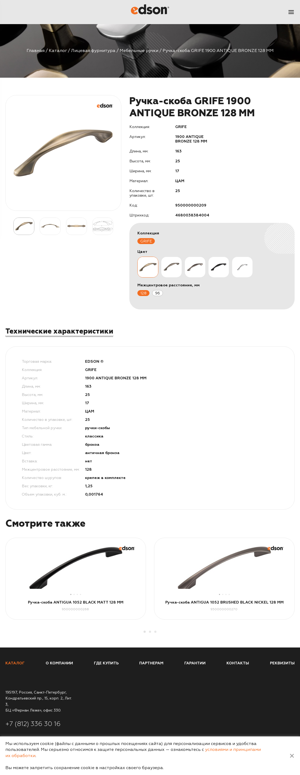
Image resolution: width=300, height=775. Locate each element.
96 (157, 293)
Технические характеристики (59, 331)
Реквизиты (282, 663)
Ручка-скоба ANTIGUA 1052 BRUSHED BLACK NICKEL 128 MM (224, 602)
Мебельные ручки (139, 50)
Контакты (237, 663)
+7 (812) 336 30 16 (33, 724)
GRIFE (146, 241)
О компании (59, 663)
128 (143, 293)
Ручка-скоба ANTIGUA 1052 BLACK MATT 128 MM (75, 602)
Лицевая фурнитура (93, 50)
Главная (36, 50)
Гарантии (195, 663)
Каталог (58, 50)
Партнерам (151, 663)
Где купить (106, 663)
